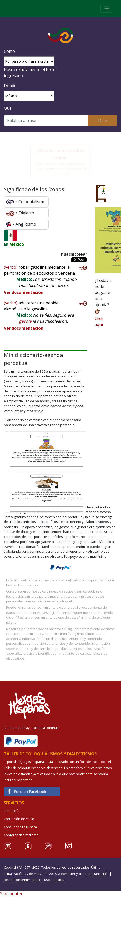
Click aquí (99, 317)
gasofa (25, 321)
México (16, 244)
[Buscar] (46, 120)
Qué (8, 108)
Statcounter (11, 893)
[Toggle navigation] (106, 8)
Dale (102, 120)
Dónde (10, 86)
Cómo (9, 51)
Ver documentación (23, 292)
